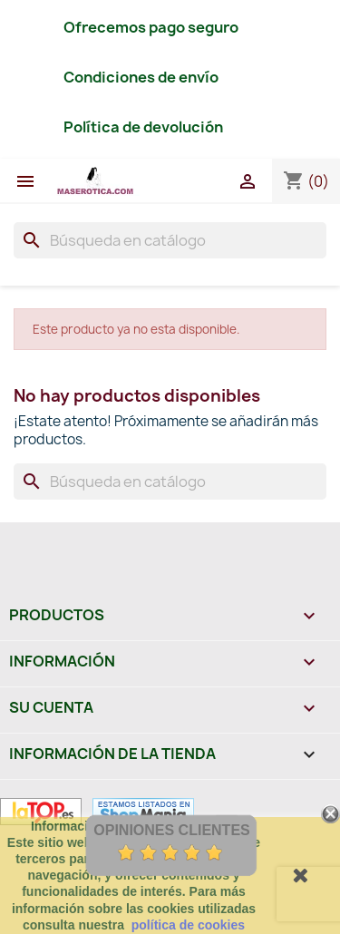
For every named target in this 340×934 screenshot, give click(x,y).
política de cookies (188, 925)
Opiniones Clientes (171, 830)
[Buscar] (170, 240)
